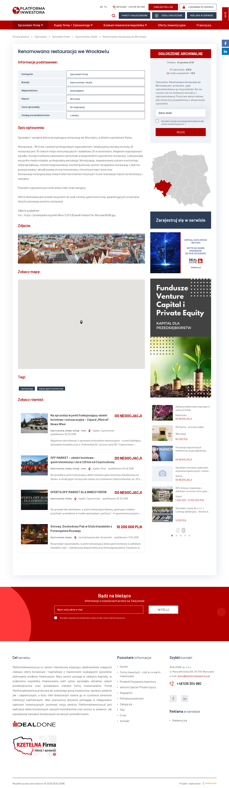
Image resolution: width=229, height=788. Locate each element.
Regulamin (126, 692)
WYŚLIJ (163, 609)
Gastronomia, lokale (81, 82)
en (101, 6)
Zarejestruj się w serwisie (180, 220)
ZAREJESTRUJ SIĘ (163, 7)
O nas (123, 714)
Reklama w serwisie (201, 15)
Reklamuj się (179, 719)
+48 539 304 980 (136, 6)
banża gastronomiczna (51, 387)
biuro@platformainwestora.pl (194, 675)
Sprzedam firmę (30, 25)
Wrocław (75, 98)
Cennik (124, 665)
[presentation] (81, 628)
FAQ (122, 709)
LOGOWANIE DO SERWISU (198, 7)
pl (105, 6)
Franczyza (204, 25)
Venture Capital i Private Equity (138, 686)
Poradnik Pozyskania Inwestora (138, 681)
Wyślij (181, 132)
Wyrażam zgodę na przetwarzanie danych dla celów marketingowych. (180, 122)
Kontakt (124, 720)
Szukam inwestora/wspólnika (125, 25)
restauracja (27, 387)
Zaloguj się (126, 703)
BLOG (225, 15)
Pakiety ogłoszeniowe (134, 15)
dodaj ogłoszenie (168, 15)
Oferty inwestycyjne (172, 25)
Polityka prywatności (132, 697)
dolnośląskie (77, 90)
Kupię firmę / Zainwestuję (73, 25)
